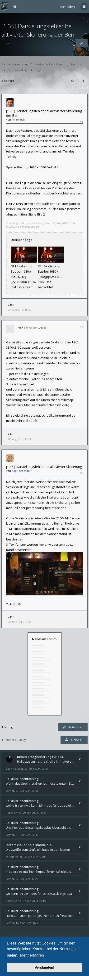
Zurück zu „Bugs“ (14, 740)
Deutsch (76, 64)
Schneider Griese (35, 327)
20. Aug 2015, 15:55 (19, 309)
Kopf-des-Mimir (22, 470)
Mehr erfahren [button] (32, 955)
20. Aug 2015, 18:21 (19, 439)
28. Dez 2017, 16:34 (19, 622)
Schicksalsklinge (18, 70)
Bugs (38, 70)
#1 (81, 121)
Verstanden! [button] (44, 967)
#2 (81, 326)
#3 (81, 473)
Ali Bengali (18, 119)
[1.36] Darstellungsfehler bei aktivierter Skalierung (44, 466)
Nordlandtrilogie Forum (49, 64)
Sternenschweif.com (14, 64)
